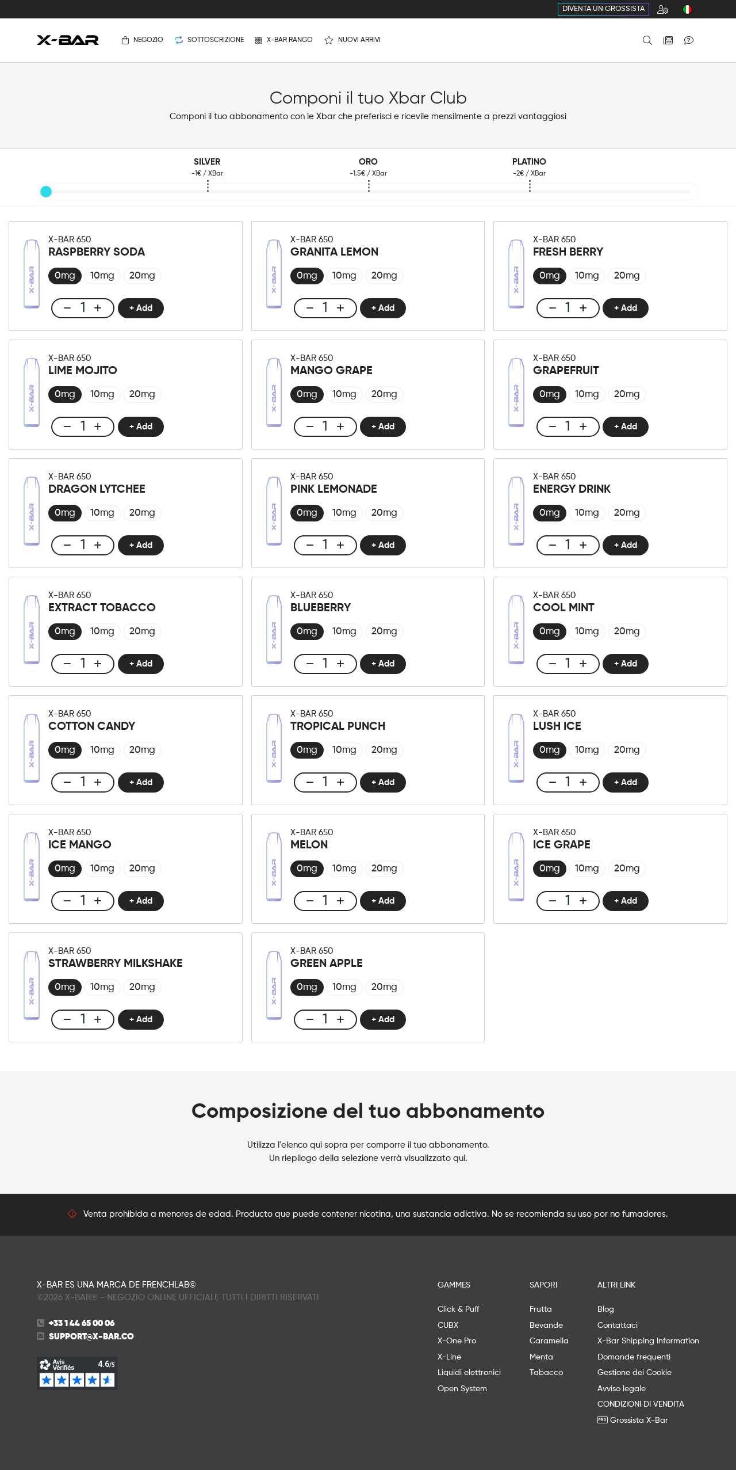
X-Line (449, 1357)
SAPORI (543, 1285)
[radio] (65, 276)
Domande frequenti (633, 1357)
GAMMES (454, 1285)
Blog (605, 1309)
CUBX (448, 1326)
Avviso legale (621, 1389)
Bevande (546, 1326)
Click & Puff (458, 1309)
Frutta (541, 1309)
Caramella (549, 1341)
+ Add (140, 308)
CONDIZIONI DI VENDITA (640, 1404)
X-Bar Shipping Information (648, 1341)
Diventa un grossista (603, 9)
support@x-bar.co (91, 1336)
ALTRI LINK (616, 1285)
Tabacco (546, 1373)
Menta (541, 1357)
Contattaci (617, 1326)
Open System (462, 1389)
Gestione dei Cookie (634, 1373)
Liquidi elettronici (469, 1373)
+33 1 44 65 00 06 (81, 1323)
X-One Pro (457, 1341)
